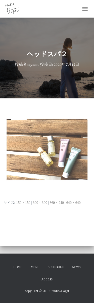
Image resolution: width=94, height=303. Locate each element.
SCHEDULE (56, 267)
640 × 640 (73, 203)
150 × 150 (23, 203)
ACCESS (47, 279)
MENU (35, 267)
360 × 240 (57, 203)
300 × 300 (40, 203)
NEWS (76, 267)
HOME (18, 267)
